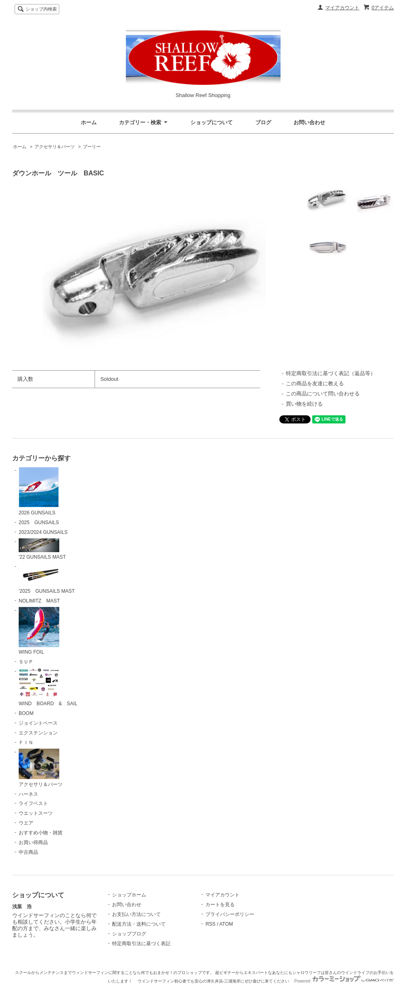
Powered (344, 981)
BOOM (26, 713)
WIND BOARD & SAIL (48, 687)
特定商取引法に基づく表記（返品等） (331, 373)
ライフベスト (33, 803)
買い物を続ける (304, 404)
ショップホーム (129, 895)
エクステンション (38, 733)
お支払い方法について (136, 914)
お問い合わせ (309, 122)
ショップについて (211, 122)
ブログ (263, 122)
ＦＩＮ (26, 742)
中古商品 (28, 852)
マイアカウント (342, 8)
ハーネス (28, 794)
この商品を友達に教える (315, 383)
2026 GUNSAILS (39, 491)
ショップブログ (129, 934)
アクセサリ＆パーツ (55, 146)
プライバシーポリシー (229, 914)
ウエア (26, 823)
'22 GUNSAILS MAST (42, 549)
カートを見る (220, 904)
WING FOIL (39, 631)
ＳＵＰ (26, 662)
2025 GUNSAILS (39, 522)
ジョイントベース (38, 723)
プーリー (92, 146)
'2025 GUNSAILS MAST (47, 578)
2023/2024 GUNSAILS (43, 532)
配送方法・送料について (139, 924)
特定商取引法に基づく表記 (141, 943)
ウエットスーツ (36, 813)
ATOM (226, 924)
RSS (210, 924)
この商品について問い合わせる (323, 394)
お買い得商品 (33, 842)
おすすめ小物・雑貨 (41, 833)
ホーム (89, 122)
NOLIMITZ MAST (39, 601)
